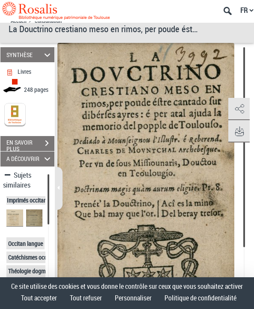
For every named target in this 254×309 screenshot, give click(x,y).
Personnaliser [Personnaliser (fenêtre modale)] (133, 298)
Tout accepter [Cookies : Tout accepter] (39, 298)
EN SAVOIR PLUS (30, 144)
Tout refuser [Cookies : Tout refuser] (86, 298)
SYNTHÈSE (29, 54)
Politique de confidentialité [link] (200, 298)
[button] (239, 109)
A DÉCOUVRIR (29, 159)
